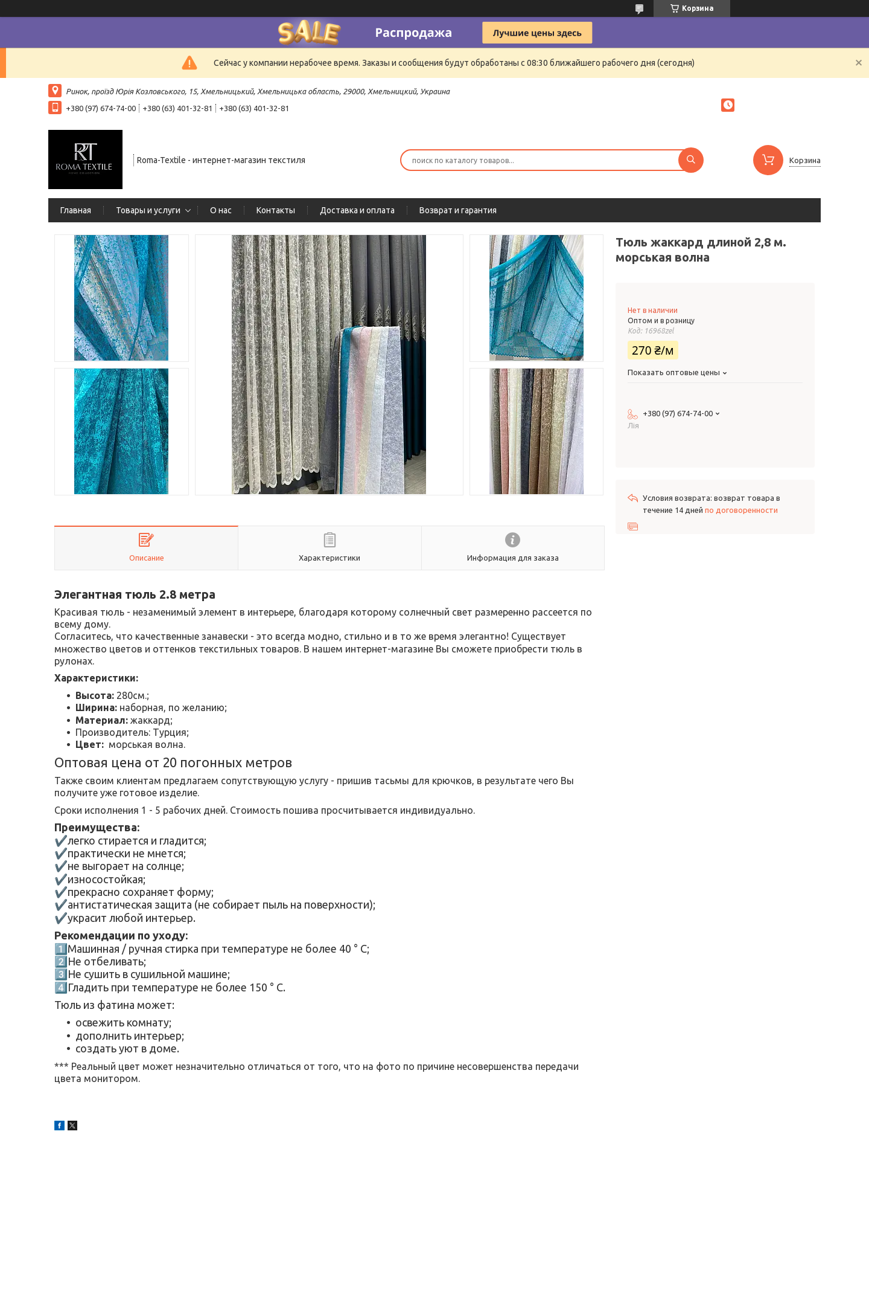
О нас (221, 210)
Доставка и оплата (357, 210)
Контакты (275, 210)
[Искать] (691, 160)
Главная (75, 210)
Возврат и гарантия (458, 210)
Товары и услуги (148, 210)
